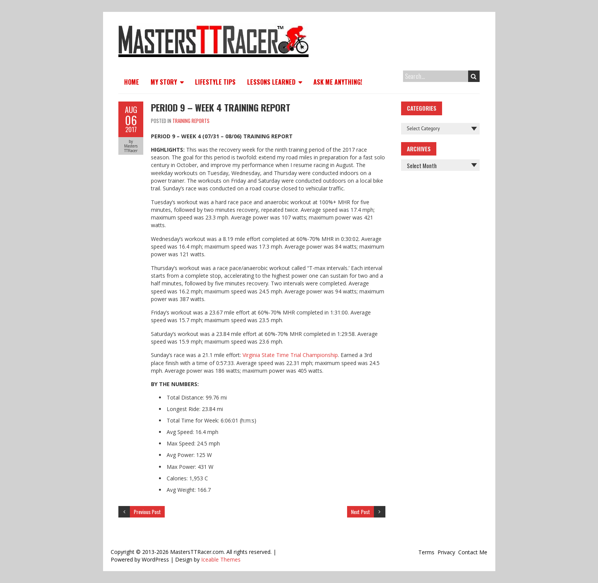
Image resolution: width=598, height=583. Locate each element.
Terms (426, 552)
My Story (164, 82)
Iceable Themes (221, 559)
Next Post (360, 512)
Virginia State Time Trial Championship (290, 355)
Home (131, 82)
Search (474, 76)
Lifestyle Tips (215, 82)
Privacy (446, 552)
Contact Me (472, 552)
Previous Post (147, 512)
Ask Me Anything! (337, 82)
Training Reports (191, 120)
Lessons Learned (271, 82)
